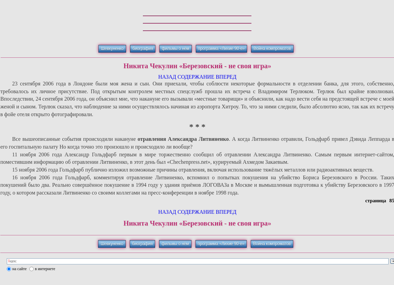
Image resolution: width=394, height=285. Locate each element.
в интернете (45, 268)
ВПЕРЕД (226, 77)
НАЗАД (167, 77)
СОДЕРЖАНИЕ (196, 77)
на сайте (19, 268)
